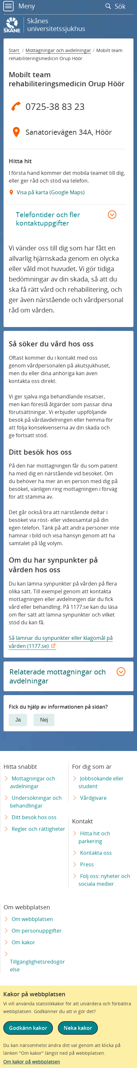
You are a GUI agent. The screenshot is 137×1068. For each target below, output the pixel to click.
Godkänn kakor (28, 1027)
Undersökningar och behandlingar (36, 801)
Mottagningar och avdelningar (58, 50)
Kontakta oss (96, 852)
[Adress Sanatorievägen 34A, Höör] (67, 132)
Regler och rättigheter (38, 828)
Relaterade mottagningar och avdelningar (57, 676)
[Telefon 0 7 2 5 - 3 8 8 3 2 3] (67, 106)
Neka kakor (78, 1027)
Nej (44, 720)
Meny (19, 6)
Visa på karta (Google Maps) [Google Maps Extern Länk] (50, 192)
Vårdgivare (93, 797)
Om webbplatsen (32, 919)
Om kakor (23, 942)
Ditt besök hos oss (34, 817)
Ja (18, 720)
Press (87, 864)
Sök (117, 6)
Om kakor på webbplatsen (31, 1062)
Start (14, 50)
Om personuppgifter (37, 930)
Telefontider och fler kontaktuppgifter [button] (48, 218)
